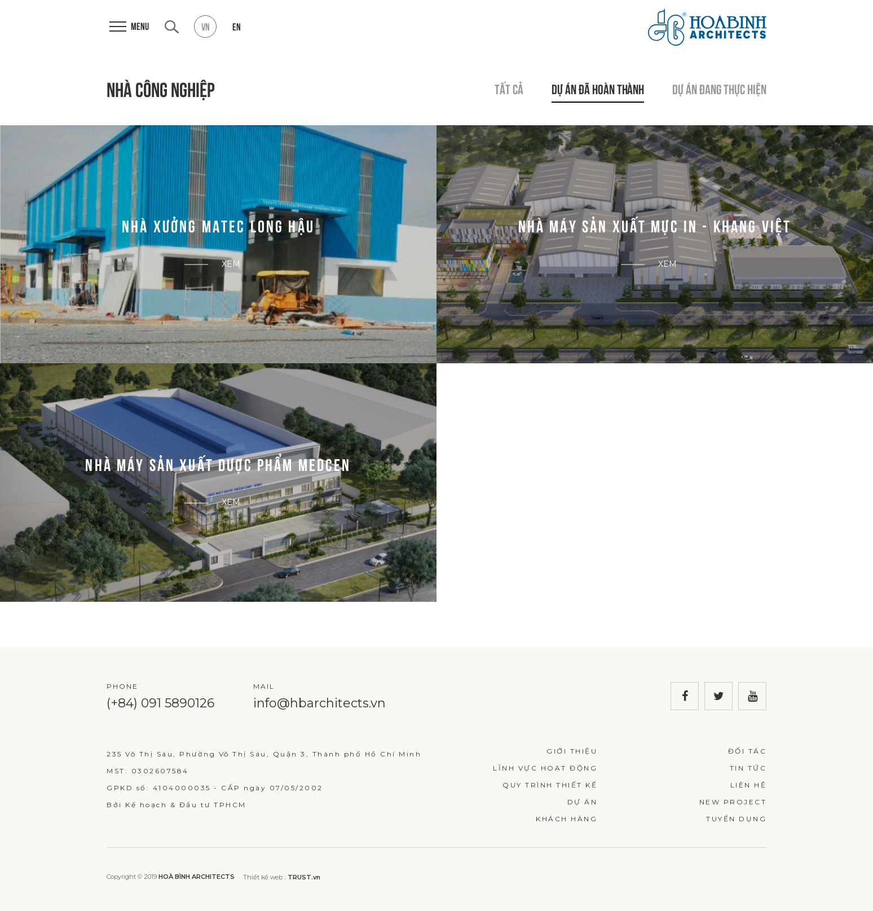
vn (205, 26)
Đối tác (747, 751)
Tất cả (509, 88)
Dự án (582, 802)
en (236, 26)
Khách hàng (566, 819)
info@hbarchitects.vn (319, 703)
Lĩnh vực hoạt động (545, 768)
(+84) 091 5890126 (160, 703)
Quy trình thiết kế (549, 785)
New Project (733, 802)
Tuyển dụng (736, 819)
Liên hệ (748, 785)
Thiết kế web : (264, 877)
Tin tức (748, 768)
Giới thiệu (571, 751)
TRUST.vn (304, 877)
